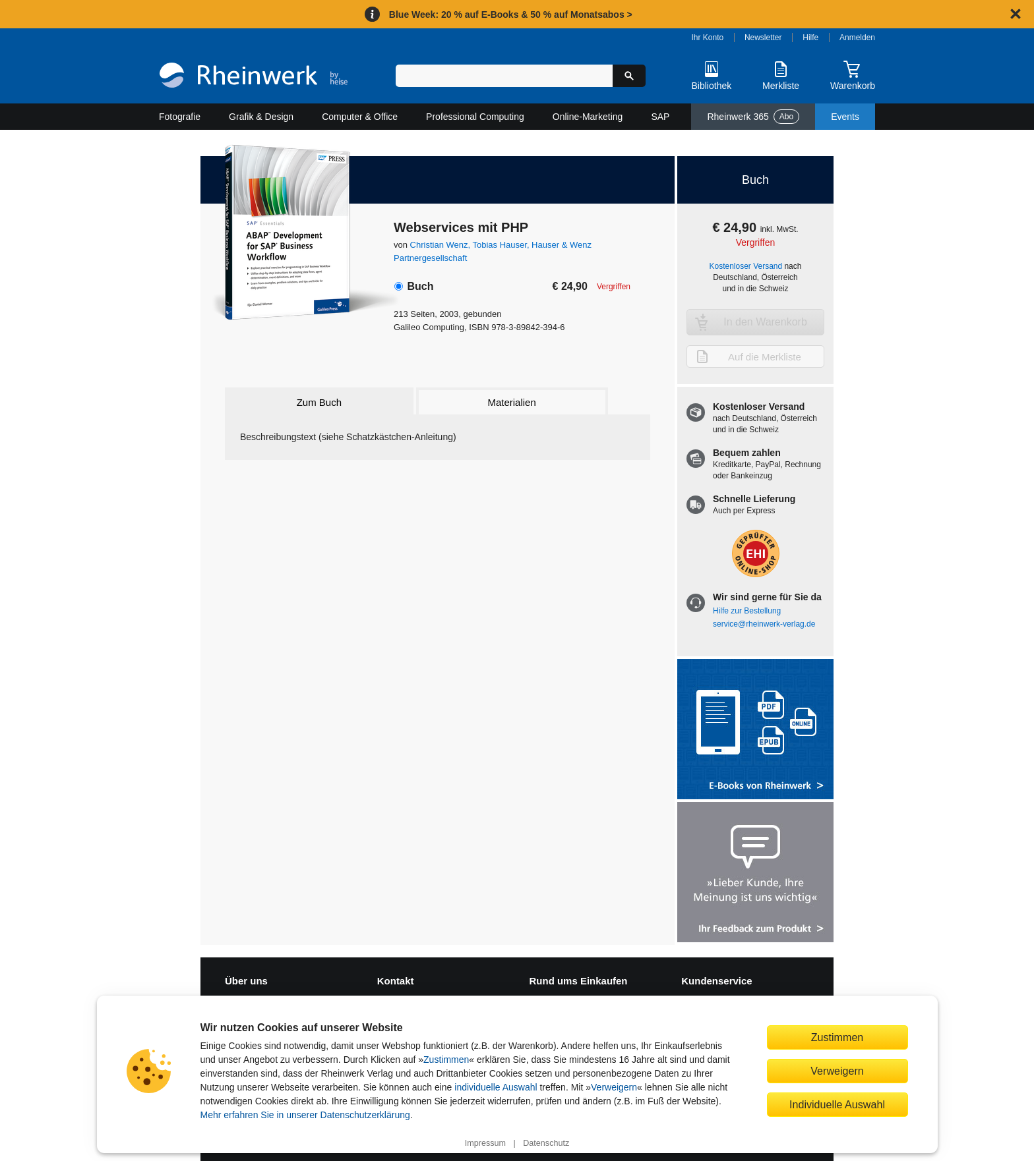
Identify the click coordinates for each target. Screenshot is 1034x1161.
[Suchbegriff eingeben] (504, 76)
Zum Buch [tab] (319, 402)
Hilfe (810, 37)
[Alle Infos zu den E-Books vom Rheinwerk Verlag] (755, 730)
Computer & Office (360, 116)
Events (845, 116)
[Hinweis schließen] (1015, 14)
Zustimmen (446, 1059)
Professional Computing (475, 116)
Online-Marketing (588, 116)
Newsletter (763, 37)
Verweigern (614, 1087)
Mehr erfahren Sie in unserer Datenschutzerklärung (305, 1115)
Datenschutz (546, 1143)
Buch (420, 286)
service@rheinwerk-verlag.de (764, 624)
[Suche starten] (629, 76)
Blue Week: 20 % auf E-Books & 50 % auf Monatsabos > (510, 14)
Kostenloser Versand (746, 266)
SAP (660, 116)
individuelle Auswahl (495, 1087)
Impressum (485, 1143)
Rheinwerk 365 (753, 116)
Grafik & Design (261, 116)
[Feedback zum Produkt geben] (755, 873)
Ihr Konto (708, 37)
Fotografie (179, 116)
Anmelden (857, 37)
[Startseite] (253, 77)
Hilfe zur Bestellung (747, 610)
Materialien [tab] (511, 402)
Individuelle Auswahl (837, 1104)
